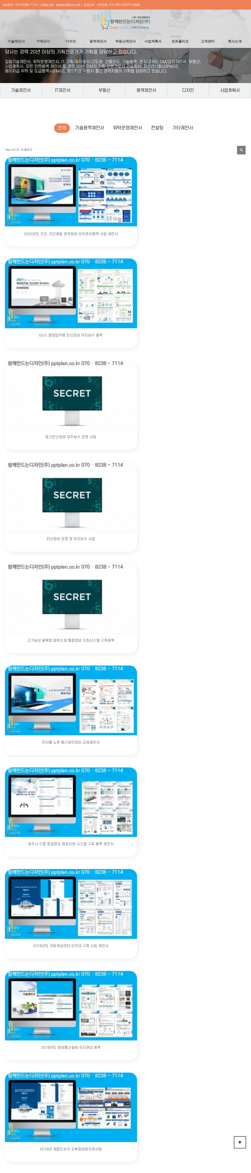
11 (88, 940)
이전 (81, 940)
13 (105, 940)
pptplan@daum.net (68, 5)
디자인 (71, 41)
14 (113, 940)
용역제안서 (98, 41)
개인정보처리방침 (49, 1125)
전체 (62, 128)
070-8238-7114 (26, 5)
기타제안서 (182, 128)
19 (154, 940)
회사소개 (235, 41)
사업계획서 (153, 41)
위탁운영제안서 (127, 128)
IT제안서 (43, 41)
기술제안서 (16, 41)
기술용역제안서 (89, 128)
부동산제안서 (125, 41)
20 (162, 940)
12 (97, 940)
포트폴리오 (180, 41)
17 (138, 940)
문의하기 (171, 1090)
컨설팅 (157, 128)
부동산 (104, 90)
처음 (72, 940)
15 (121, 940)
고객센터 (207, 41)
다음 (171, 940)
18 (146, 940)
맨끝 (179, 940)
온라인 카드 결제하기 (190, 1125)
